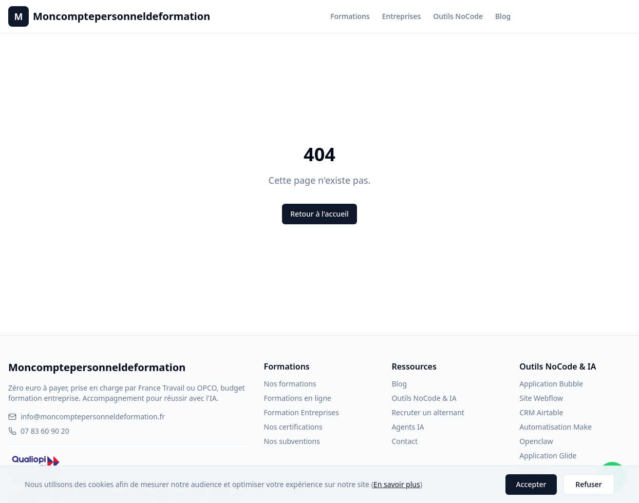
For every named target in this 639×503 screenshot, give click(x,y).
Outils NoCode (458, 16)
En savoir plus (396, 484)
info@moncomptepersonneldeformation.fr (86, 416)
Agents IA (407, 427)
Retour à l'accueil (319, 214)
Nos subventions (292, 441)
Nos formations (290, 384)
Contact (404, 441)
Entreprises (401, 16)
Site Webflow (541, 398)
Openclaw (536, 441)
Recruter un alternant (427, 412)
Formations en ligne (297, 398)
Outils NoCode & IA (423, 398)
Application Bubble (551, 384)
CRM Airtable (541, 412)
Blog (503, 16)
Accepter (531, 484)
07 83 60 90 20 (38, 431)
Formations (349, 16)
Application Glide (547, 455)
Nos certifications (293, 427)
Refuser (588, 484)
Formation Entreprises (301, 412)
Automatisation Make (555, 427)
